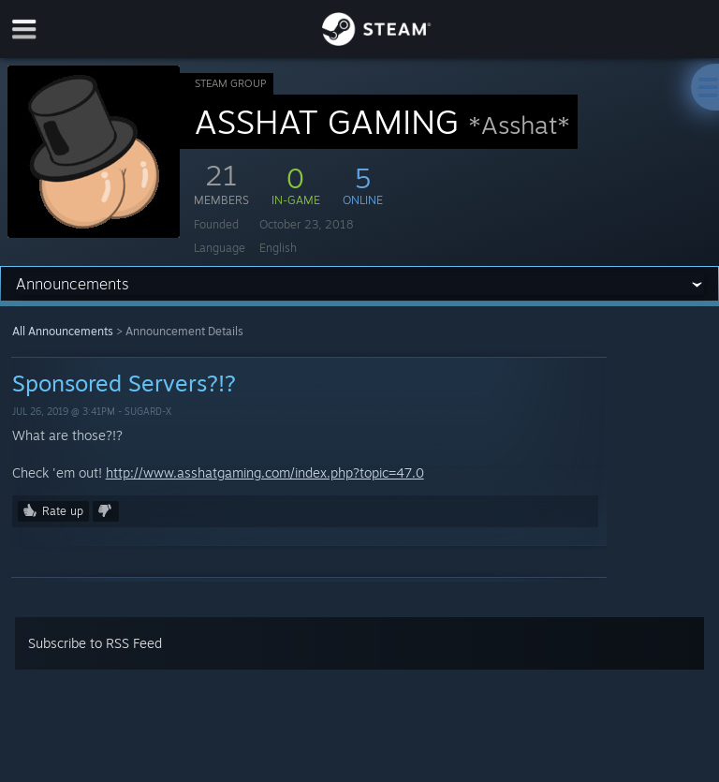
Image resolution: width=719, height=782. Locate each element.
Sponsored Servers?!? (124, 383)
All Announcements (62, 331)
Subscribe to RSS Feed (95, 643)
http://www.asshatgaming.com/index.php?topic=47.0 (265, 472)
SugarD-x (148, 411)
